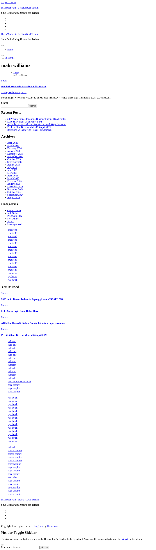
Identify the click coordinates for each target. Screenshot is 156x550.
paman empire (15, 450)
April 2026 (12, 142)
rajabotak (12, 273)
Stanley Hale (7, 92)
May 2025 (12, 173)
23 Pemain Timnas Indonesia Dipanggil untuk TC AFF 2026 (36, 119)
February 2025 (14, 181)
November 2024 (15, 189)
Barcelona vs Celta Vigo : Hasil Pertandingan (29, 130)
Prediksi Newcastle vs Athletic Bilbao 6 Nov (23, 86)
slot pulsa (12, 477)
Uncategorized (14, 224)
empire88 (12, 229)
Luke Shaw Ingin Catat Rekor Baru (24, 121)
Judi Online (13, 213)
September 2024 (15, 194)
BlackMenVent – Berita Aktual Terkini (20, 499)
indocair (12, 341)
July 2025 (12, 167)
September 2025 (15, 162)
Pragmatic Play (14, 216)
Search (4, 103)
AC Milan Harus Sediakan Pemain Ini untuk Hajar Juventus (36, 124)
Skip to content (8, 2)
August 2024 (13, 197)
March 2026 (13, 145)
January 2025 (13, 184)
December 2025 (15, 153)
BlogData (38, 526)
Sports (4, 80)
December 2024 (15, 186)
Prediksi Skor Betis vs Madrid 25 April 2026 (29, 127)
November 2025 (15, 156)
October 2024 (14, 192)
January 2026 (13, 151)
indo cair (12, 344)
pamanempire (14, 464)
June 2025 (12, 170)
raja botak (13, 280)
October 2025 (14, 159)
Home (10, 49)
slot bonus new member (19, 381)
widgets (125, 539)
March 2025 (13, 178)
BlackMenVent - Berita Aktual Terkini (20, 7)
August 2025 (13, 164)
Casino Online (14, 210)
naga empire (14, 385)
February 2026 (14, 148)
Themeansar (53, 526)
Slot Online (12, 218)
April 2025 (12, 175)
